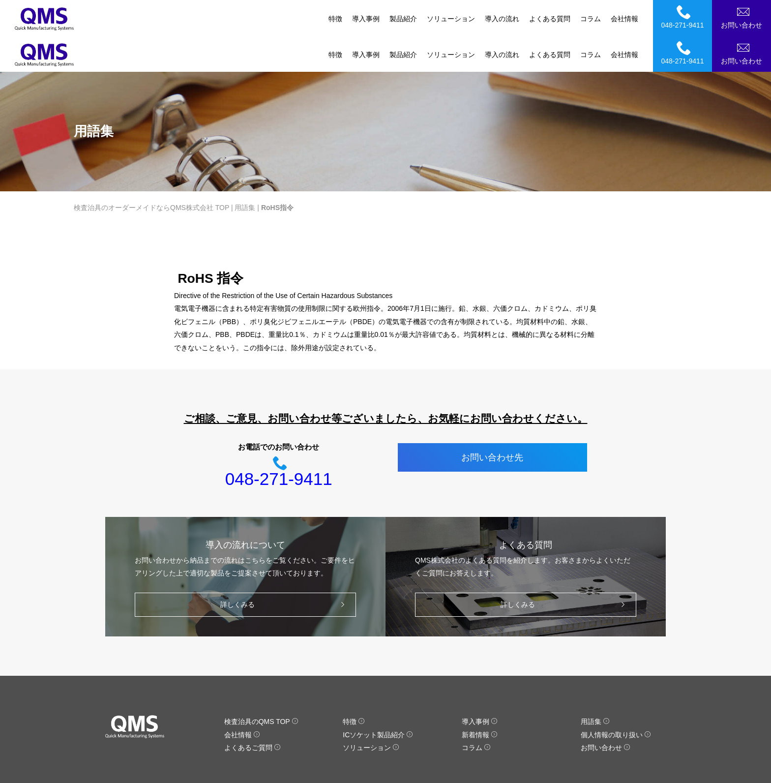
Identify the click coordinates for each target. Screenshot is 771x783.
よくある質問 (549, 19)
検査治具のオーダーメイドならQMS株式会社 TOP (151, 172)
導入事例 (366, 19)
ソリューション (451, 19)
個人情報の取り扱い (616, 699)
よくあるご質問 (252, 712)
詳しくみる (285, 568)
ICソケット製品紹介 (378, 699)
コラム (590, 19)
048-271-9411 (684, 16)
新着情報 (480, 699)
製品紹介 (403, 19)
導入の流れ (502, 19)
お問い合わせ (743, 16)
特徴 (335, 19)
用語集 (245, 172)
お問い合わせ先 (492, 421)
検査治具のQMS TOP (261, 686)
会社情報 (624, 19)
